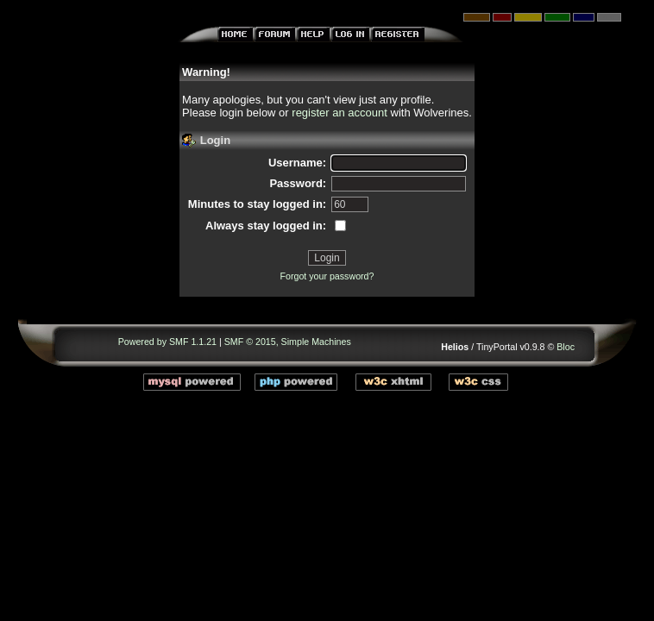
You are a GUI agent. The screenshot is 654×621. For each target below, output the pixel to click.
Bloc (566, 347)
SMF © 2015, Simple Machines (287, 341)
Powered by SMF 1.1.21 (167, 341)
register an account (339, 112)
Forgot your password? (327, 276)
